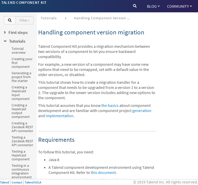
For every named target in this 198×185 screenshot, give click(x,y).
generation (141, 110)
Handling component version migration (104, 18)
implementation (59, 115)
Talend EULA (33, 182)
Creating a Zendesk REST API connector (22, 127)
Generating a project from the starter (21, 77)
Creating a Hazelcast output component (21, 111)
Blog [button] (153, 6)
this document (103, 172)
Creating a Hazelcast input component (21, 93)
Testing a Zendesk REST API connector (22, 141)
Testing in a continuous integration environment (22, 171)
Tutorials (49, 18)
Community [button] (179, 6)
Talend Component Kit (24, 2)
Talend (4, 182)
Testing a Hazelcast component (21, 155)
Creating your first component (22, 63)
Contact (17, 182)
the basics (110, 105)
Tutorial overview (19, 50)
